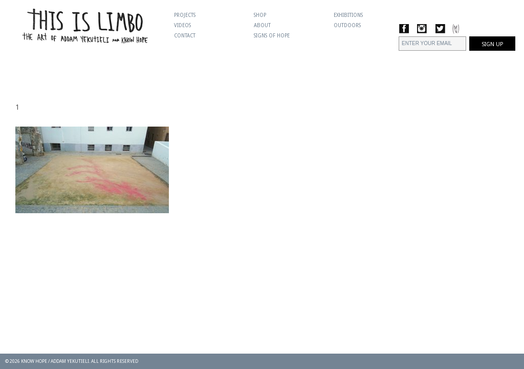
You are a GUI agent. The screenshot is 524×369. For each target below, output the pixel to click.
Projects (184, 15)
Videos (182, 25)
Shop (260, 15)
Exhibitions (348, 15)
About (262, 25)
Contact (184, 35)
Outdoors (347, 25)
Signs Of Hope (272, 35)
